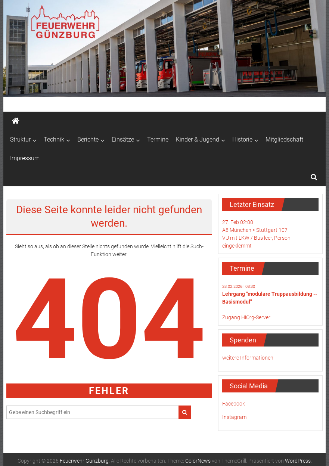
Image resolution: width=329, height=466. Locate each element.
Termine (157, 139)
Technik (54, 139)
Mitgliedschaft (284, 139)
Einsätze (123, 139)
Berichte (88, 139)
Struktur (20, 139)
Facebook (233, 404)
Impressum (25, 158)
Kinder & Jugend (197, 139)
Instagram (234, 417)
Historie (242, 139)
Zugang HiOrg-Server (246, 317)
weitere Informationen (247, 358)
